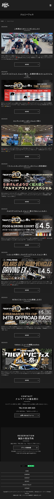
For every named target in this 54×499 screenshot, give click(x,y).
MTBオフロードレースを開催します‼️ (27, 299)
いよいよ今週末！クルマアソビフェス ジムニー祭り (27, 254)
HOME (2, 21)
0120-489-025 (29, 408)
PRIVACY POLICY (27, 484)
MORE (27, 64)
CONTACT (27, 478)
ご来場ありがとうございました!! (27, 29)
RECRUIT (27, 481)
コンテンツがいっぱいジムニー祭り (27, 121)
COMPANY (27, 474)
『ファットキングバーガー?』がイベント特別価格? (27, 166)
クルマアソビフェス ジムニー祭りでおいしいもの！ (27, 211)
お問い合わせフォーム (27, 415)
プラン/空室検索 (26, 447)
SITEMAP (27, 488)
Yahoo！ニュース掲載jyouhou (27, 344)
